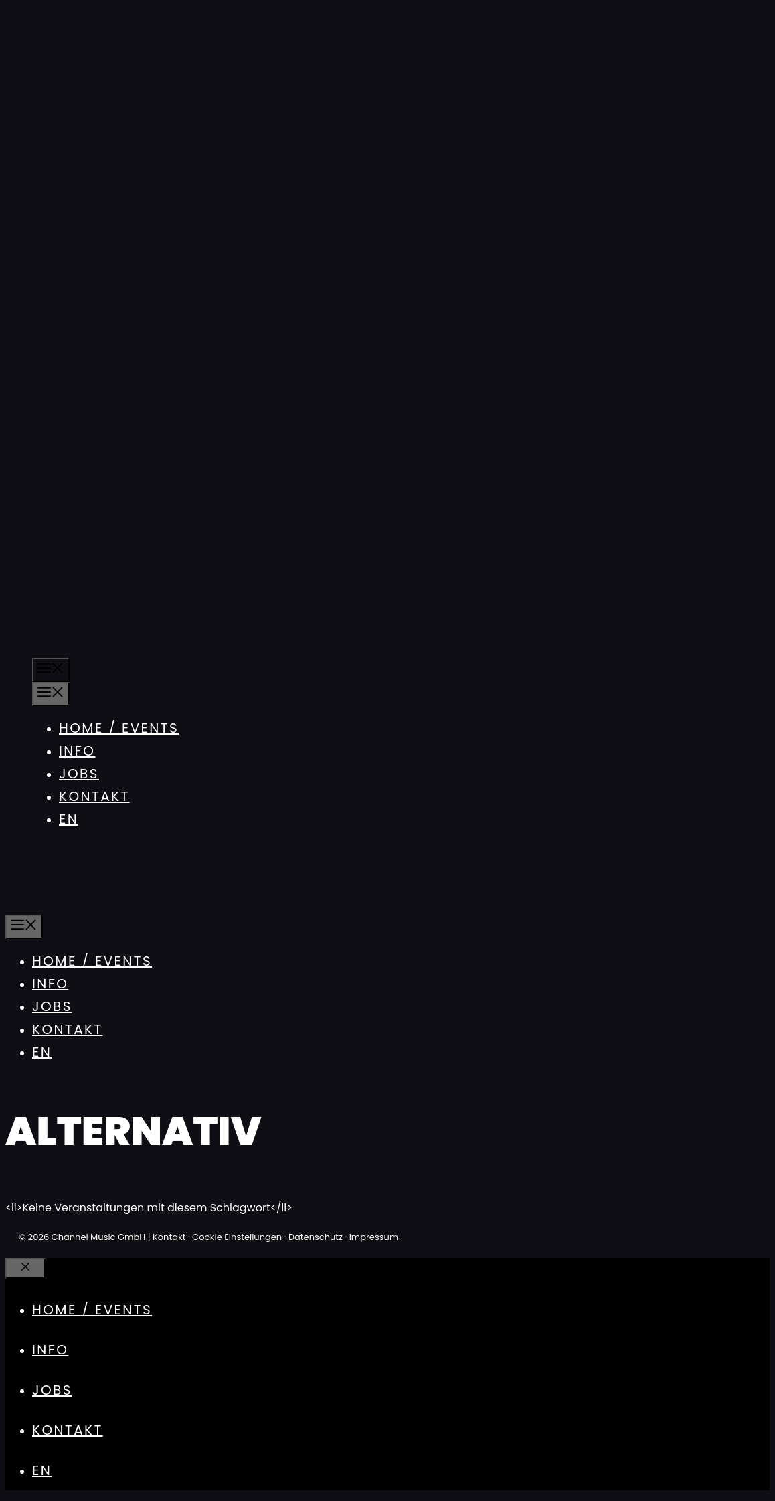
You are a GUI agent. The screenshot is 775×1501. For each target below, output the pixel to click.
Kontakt (94, 796)
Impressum (374, 1237)
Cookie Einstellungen (237, 1237)
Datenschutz (315, 1237)
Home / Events (119, 728)
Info (77, 750)
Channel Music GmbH (99, 1237)
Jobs (79, 773)
